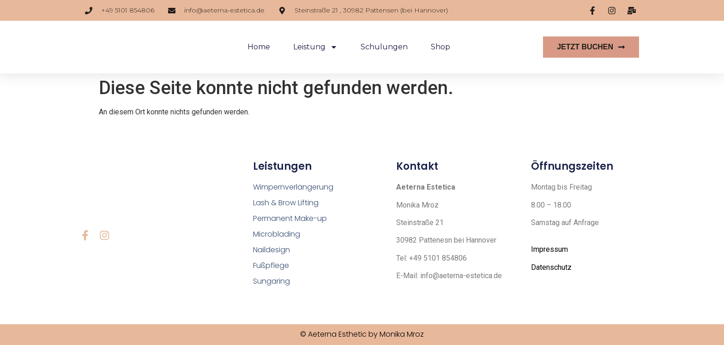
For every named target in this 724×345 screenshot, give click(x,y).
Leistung (315, 47)
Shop (440, 46)
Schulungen (384, 46)
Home (258, 46)
